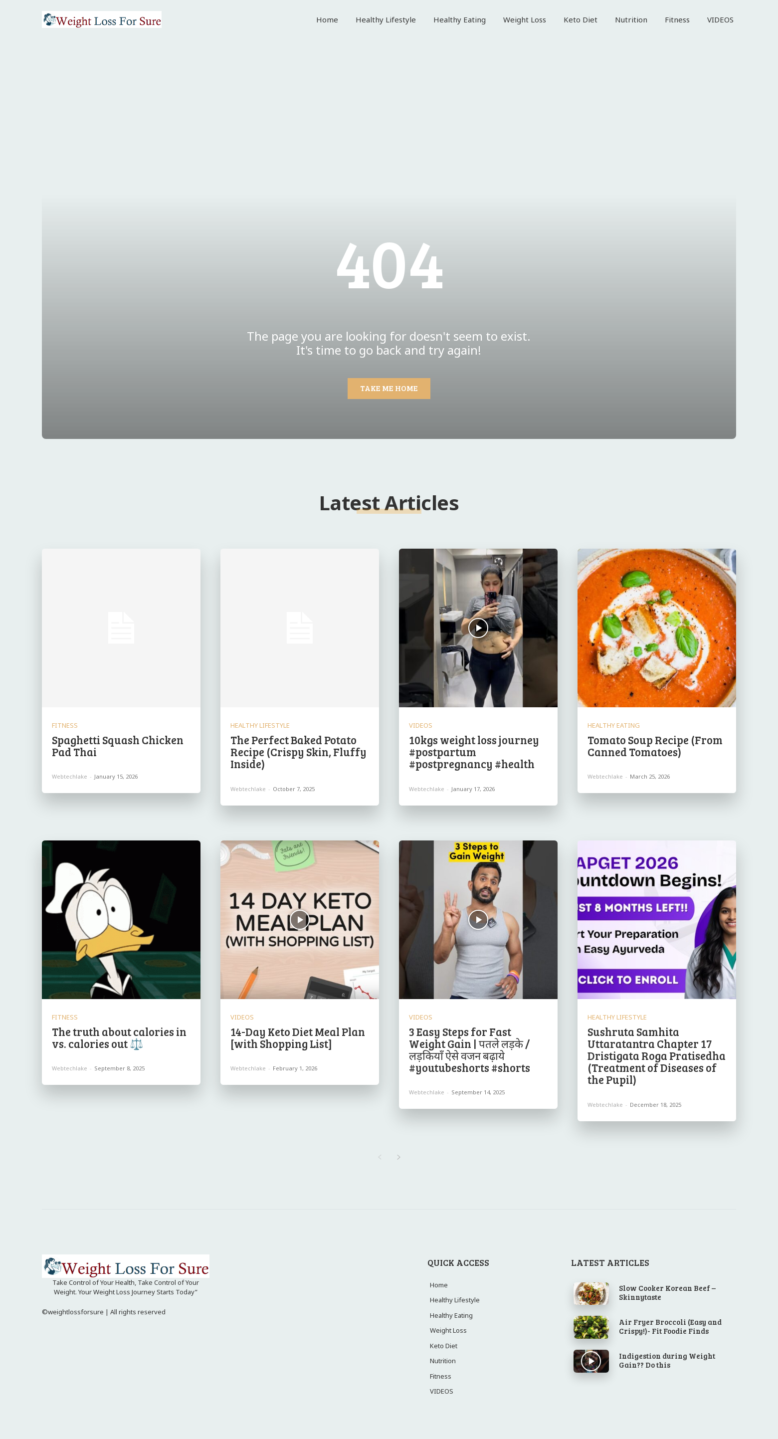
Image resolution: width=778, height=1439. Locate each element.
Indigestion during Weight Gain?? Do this (667, 1360)
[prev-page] (379, 1158)
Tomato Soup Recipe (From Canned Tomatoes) (655, 745)
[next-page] (398, 1158)
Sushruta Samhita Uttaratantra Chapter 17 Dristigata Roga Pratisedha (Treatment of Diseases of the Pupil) (656, 1055)
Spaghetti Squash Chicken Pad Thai (118, 745)
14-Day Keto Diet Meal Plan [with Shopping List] (297, 1037)
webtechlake (69, 776)
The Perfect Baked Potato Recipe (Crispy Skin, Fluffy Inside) (298, 751)
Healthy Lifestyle (260, 725)
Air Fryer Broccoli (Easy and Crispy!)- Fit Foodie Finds (670, 1326)
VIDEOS (420, 725)
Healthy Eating (613, 725)
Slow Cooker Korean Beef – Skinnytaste (667, 1292)
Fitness (65, 725)
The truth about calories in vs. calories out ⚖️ (119, 1037)
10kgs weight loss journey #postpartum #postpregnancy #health (474, 751)
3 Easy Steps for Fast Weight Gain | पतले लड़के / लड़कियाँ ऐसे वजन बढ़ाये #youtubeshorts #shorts (469, 1049)
